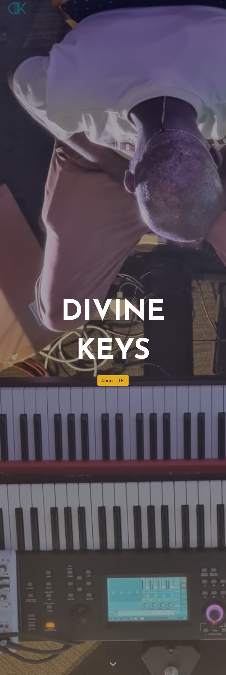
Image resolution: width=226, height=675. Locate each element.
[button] (113, 664)
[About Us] (113, 380)
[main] (112, 332)
